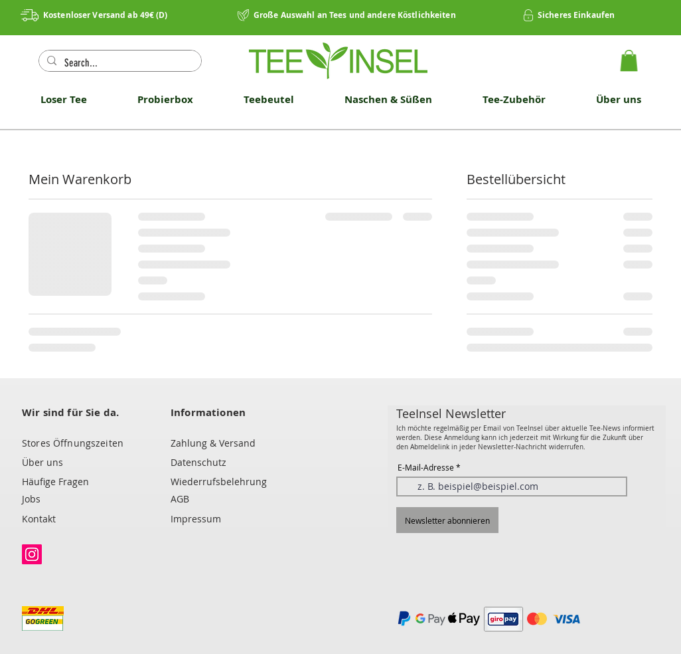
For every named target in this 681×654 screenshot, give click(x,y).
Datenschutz (198, 462)
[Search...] (118, 63)
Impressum (196, 518)
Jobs (31, 498)
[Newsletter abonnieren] (447, 520)
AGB (180, 498)
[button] (629, 60)
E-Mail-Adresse (426, 467)
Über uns (42, 462)
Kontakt (39, 518)
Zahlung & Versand (213, 443)
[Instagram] (32, 554)
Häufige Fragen (55, 481)
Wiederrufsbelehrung (219, 481)
